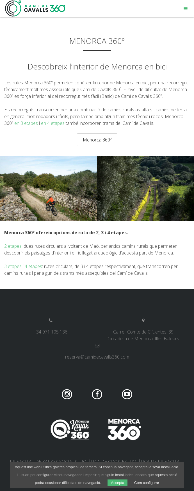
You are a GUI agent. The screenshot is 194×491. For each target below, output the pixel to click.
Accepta (117, 483)
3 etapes (13, 266)
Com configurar (146, 483)
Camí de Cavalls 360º (35, 8)
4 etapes (33, 266)
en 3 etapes (26, 123)
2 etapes (13, 246)
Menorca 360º (97, 140)
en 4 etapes (53, 123)
